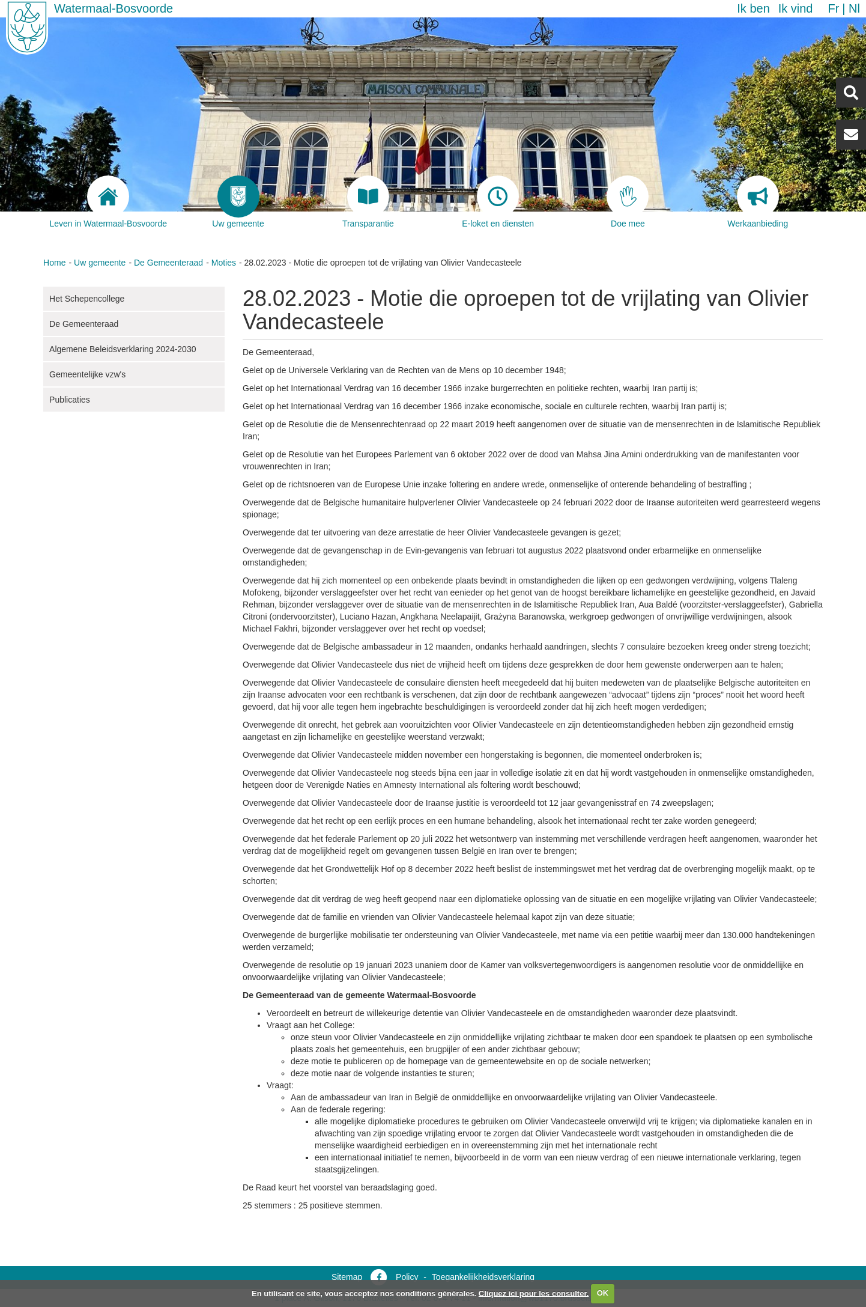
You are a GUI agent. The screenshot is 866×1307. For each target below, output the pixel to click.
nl (854, 8)
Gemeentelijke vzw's (87, 374)
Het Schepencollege (86, 298)
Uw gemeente (100, 262)
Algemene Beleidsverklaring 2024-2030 (122, 349)
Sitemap (347, 1277)
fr (833, 8)
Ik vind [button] (795, 8)
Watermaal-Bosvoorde (113, 8)
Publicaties (69, 399)
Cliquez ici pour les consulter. (534, 1292)
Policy (407, 1277)
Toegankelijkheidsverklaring (483, 1277)
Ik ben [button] (753, 8)
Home (54, 262)
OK (603, 1292)
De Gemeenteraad (168, 262)
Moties (223, 262)
